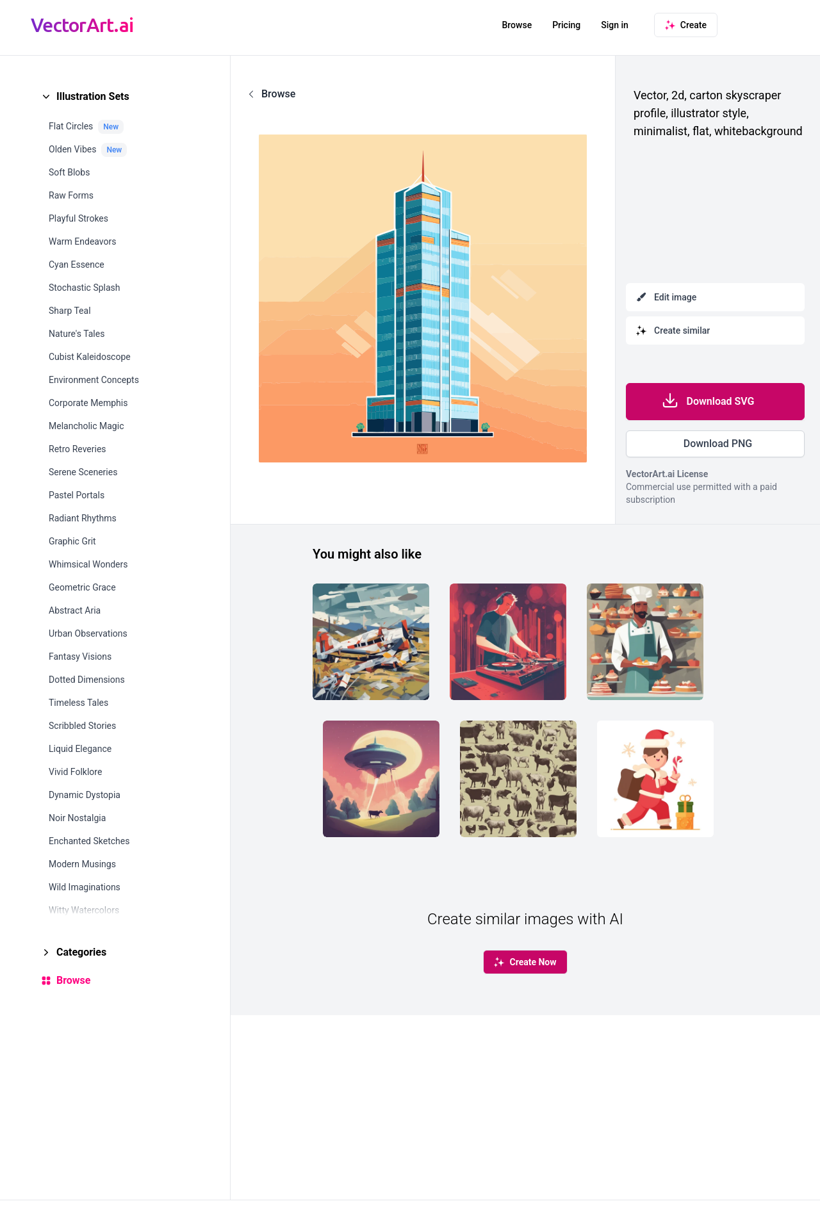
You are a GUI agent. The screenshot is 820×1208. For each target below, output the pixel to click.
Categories (81, 952)
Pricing (566, 25)
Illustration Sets (92, 96)
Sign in (614, 25)
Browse (517, 25)
